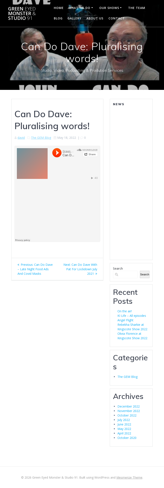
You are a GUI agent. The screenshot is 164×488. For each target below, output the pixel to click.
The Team (136, 8)
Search (118, 268)
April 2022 (124, 433)
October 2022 (126, 415)
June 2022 (124, 424)
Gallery (74, 18)
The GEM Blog (41, 138)
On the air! (124, 311)
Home (59, 8)
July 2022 (123, 420)
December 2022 (128, 406)
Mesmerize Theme (129, 477)
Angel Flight (125, 320)
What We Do (79, 8)
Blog (58, 18)
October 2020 (126, 438)
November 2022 (128, 411)
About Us (94, 18)
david (21, 138)
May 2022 (124, 429)
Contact (116, 18)
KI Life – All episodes (131, 316)
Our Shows (109, 8)
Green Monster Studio (22, 13)
